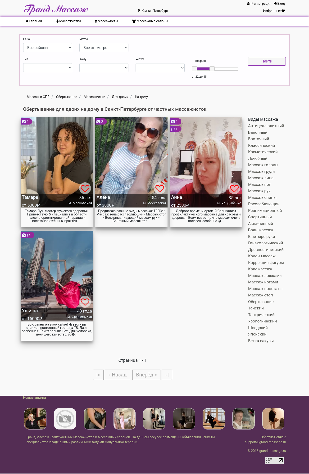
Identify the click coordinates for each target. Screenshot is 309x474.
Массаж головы (263, 164)
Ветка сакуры (261, 340)
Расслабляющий (264, 203)
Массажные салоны (150, 21)
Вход (279, 3)
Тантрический (261, 314)
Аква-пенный (260, 223)
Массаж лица (260, 177)
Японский (257, 334)
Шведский (258, 327)
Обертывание (261, 301)
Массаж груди (261, 171)
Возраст (200, 61)
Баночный (258, 132)
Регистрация (259, 3)
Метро (83, 39)
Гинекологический (265, 243)
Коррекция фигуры (266, 262)
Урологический (262, 321)
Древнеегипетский (266, 249)
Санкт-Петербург (153, 11)
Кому (82, 59)
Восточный (258, 138)
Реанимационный (265, 210)
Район (27, 39)
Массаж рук (259, 190)
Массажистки (68, 21)
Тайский (256, 308)
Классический (261, 145)
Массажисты (106, 21)
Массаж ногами (263, 282)
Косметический (263, 151)
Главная (33, 21)
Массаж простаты (265, 288)
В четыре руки (261, 236)
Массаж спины (262, 197)
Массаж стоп (260, 295)
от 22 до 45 (199, 76)
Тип (25, 59)
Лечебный (257, 158)
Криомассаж (260, 269)
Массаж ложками (265, 275)
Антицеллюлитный (266, 125)
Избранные (274, 11)
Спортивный (260, 217)
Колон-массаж (262, 256)
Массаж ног (259, 184)
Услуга (140, 59)
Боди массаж (260, 230)
